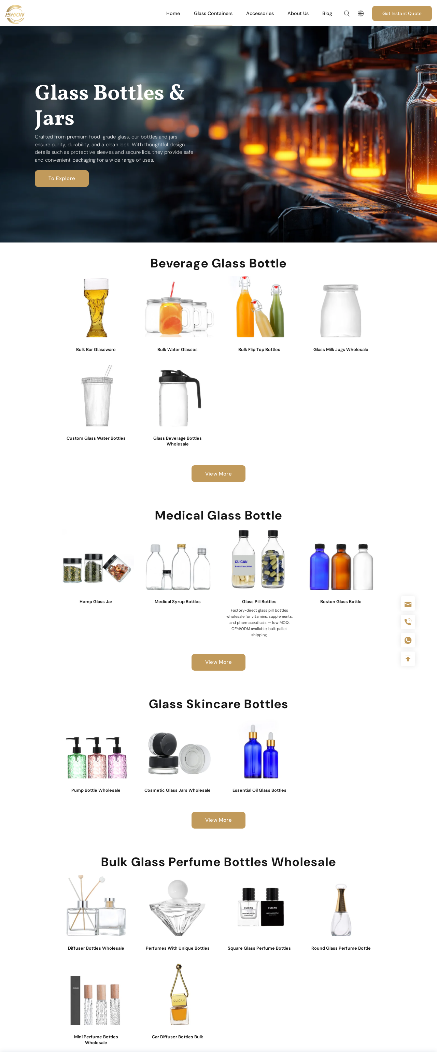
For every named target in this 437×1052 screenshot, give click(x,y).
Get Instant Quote (402, 13)
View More (218, 473)
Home (173, 13)
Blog (327, 13)
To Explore (61, 178)
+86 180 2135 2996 (408, 622)
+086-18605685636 (408, 640)
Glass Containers (213, 13)
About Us (298, 13)
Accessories (260, 13)
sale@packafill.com (408, 603)
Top (408, 659)
